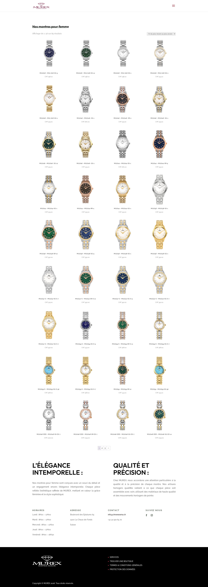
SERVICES (114, 557)
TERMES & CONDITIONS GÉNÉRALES (126, 565)
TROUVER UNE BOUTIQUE (121, 561)
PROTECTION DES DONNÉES (122, 569)
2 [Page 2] (102, 448)
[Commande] (161, 34)
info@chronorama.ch (117, 515)
